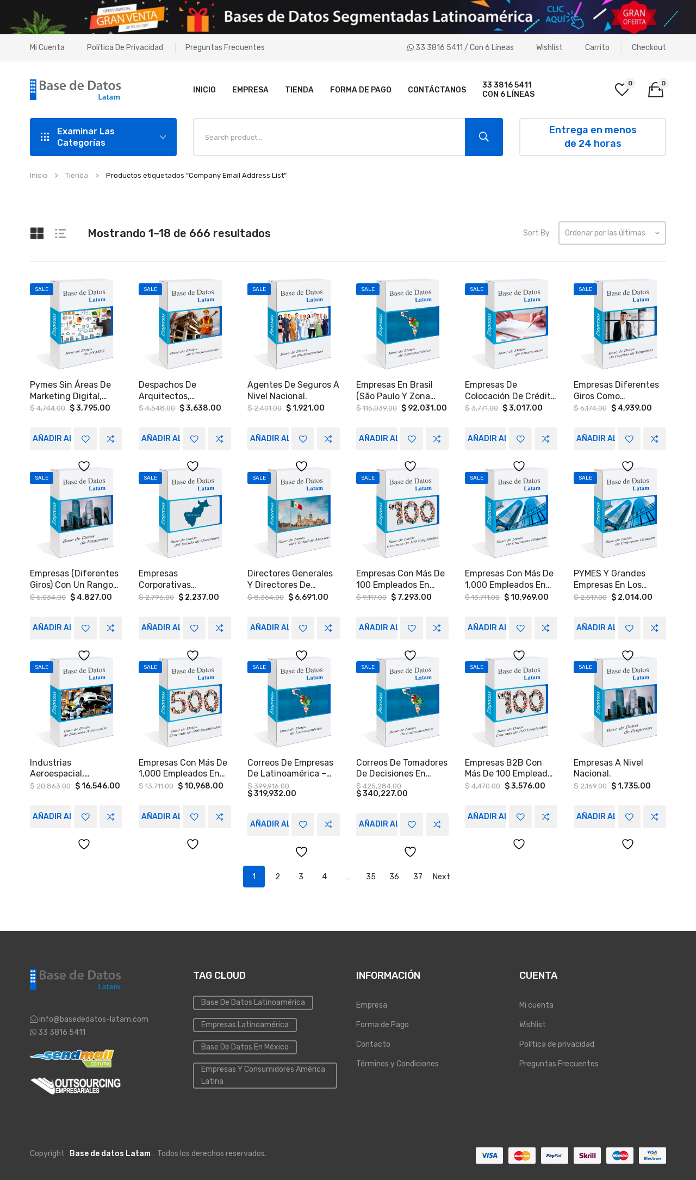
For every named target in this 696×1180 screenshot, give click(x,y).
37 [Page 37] (417, 874)
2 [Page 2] (277, 874)
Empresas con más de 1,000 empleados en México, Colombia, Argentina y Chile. (183, 767)
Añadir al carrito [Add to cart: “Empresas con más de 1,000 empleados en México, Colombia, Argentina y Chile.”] (160, 814)
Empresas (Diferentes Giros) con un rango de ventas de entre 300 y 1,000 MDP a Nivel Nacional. (74, 578)
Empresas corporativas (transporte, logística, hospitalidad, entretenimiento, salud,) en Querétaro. (185, 578)
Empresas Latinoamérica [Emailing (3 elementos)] (245, 1023)
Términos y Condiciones (397, 1062)
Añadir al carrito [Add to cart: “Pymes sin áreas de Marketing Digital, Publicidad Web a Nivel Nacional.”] (52, 438)
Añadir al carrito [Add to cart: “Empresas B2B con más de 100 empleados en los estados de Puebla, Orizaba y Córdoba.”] (487, 814)
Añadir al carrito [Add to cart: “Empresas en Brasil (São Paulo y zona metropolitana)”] (378, 438)
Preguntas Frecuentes (225, 47)
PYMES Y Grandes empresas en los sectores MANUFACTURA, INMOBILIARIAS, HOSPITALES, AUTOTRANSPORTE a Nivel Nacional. (617, 578)
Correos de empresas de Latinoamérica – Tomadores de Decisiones (290, 767)
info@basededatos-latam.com (93, 1017)
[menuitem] (204, 89)
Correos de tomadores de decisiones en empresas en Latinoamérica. (402, 767)
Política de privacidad (125, 47)
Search (484, 137)
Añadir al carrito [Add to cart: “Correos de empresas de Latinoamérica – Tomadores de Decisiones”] (269, 822)
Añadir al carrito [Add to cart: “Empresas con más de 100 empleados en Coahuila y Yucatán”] (378, 626)
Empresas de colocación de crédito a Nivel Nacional (510, 390)
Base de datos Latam (110, 1152)
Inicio (38, 175)
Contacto (373, 1042)
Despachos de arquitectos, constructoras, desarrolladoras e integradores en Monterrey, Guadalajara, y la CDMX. (174, 390)
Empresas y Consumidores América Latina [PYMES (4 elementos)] (263, 1073)
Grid (38, 233)
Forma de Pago (382, 1023)
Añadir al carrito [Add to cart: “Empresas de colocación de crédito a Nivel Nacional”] (487, 438)
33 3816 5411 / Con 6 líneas (460, 47)
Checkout (649, 47)
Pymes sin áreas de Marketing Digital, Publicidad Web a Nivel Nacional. (76, 390)
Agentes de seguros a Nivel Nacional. (293, 390)
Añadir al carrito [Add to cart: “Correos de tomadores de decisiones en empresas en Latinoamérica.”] (378, 822)
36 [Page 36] (394, 874)
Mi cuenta (47, 47)
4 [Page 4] (324, 874)
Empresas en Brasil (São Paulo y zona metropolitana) (394, 390)
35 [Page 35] (371, 874)
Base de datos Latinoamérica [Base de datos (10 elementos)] (253, 1000)
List (63, 233)
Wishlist (549, 47)
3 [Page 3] (301, 874)
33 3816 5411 (60, 1030)
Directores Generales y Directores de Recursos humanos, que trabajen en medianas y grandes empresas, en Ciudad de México (290, 578)
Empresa (371, 1003)
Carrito (597, 47)
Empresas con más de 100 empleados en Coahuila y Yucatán (400, 578)
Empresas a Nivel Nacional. (608, 766)
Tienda (76, 175)
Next (441, 874)
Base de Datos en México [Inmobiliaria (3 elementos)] (245, 1045)
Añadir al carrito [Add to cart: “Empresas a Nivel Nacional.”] (595, 814)
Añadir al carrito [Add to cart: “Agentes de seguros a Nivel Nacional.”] (269, 438)
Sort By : (538, 233)
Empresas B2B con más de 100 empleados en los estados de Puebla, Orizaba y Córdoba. (511, 767)
